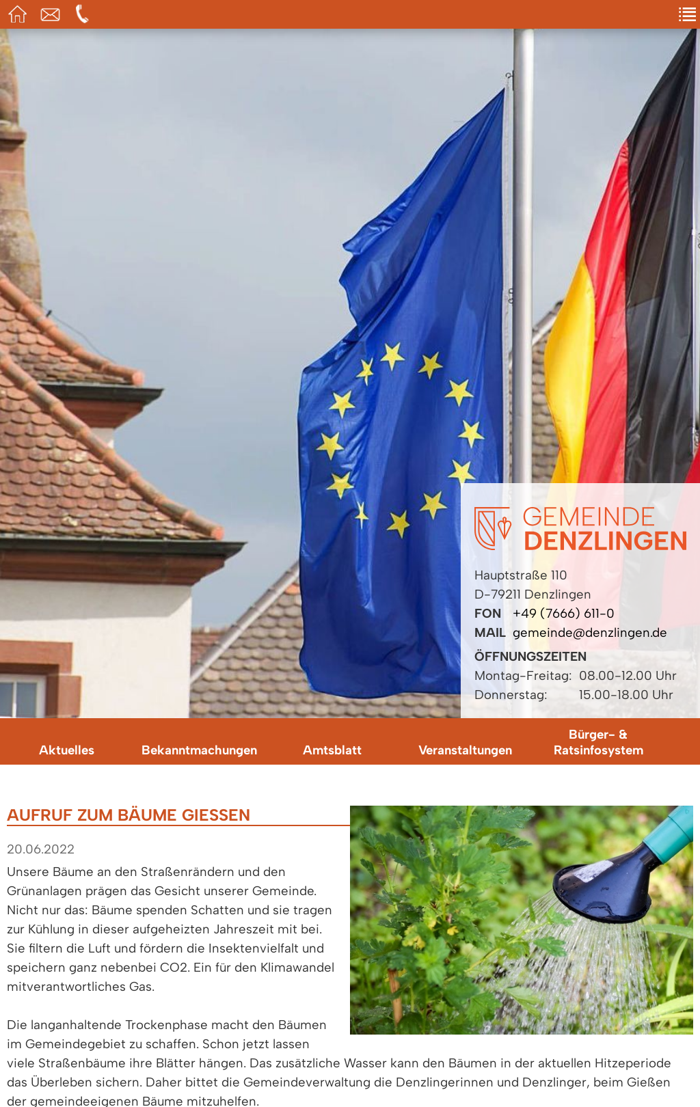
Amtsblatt (332, 750)
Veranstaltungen (465, 750)
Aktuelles (66, 750)
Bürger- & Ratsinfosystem (598, 742)
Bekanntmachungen (199, 750)
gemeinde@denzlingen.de (590, 632)
